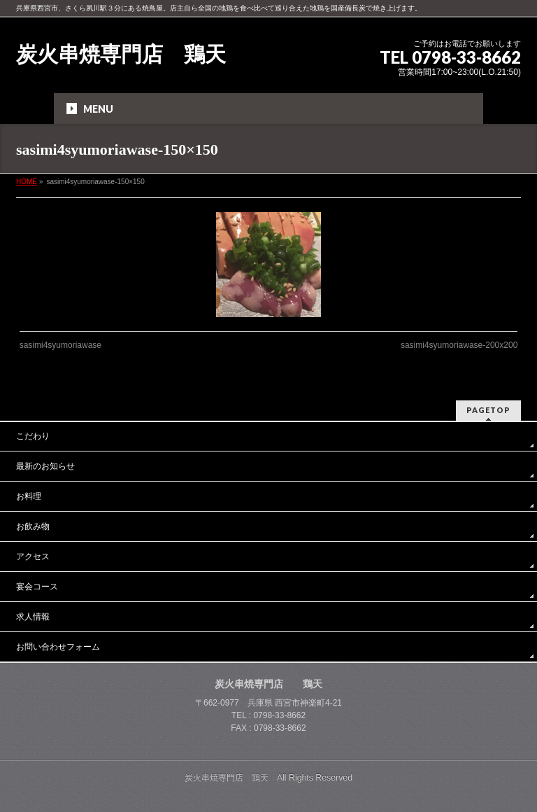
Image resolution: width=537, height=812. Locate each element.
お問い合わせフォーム (58, 647)
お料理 (28, 496)
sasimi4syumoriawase (60, 345)
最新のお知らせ (45, 466)
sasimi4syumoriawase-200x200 (459, 345)
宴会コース (37, 587)
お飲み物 (33, 526)
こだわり (33, 436)
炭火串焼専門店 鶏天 (121, 54)
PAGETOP (488, 409)
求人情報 (33, 617)
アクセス (33, 556)
